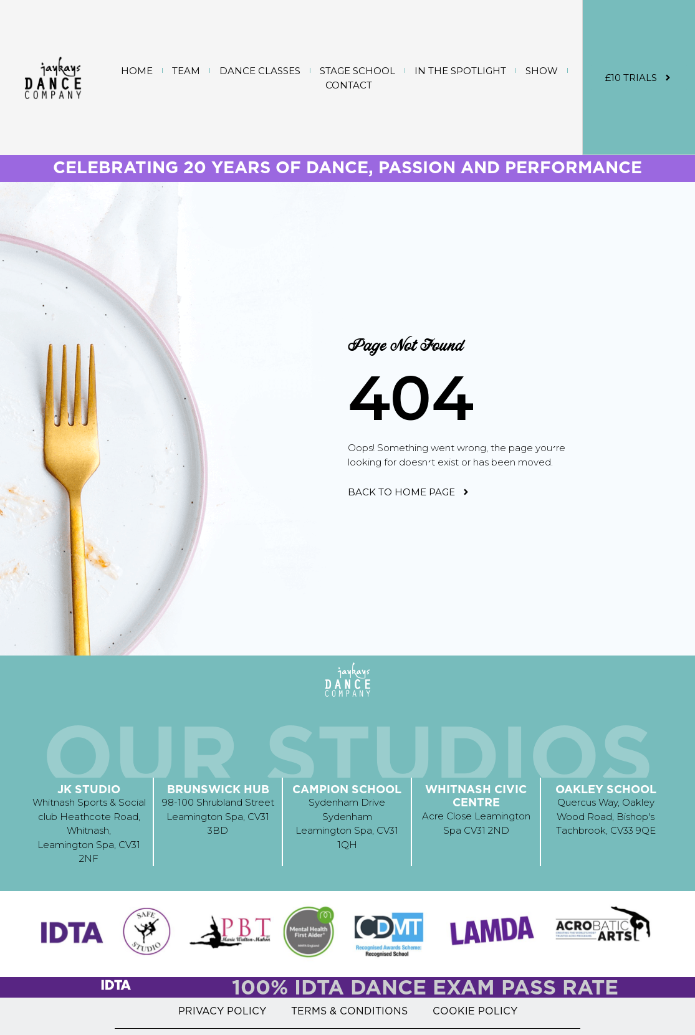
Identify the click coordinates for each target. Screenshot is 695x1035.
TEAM (186, 71)
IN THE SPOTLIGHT (460, 71)
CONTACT (348, 85)
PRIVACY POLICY (222, 1011)
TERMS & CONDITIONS (349, 1011)
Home (137, 71)
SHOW (541, 71)
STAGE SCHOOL (357, 71)
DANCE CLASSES (259, 71)
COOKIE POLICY (475, 1011)
